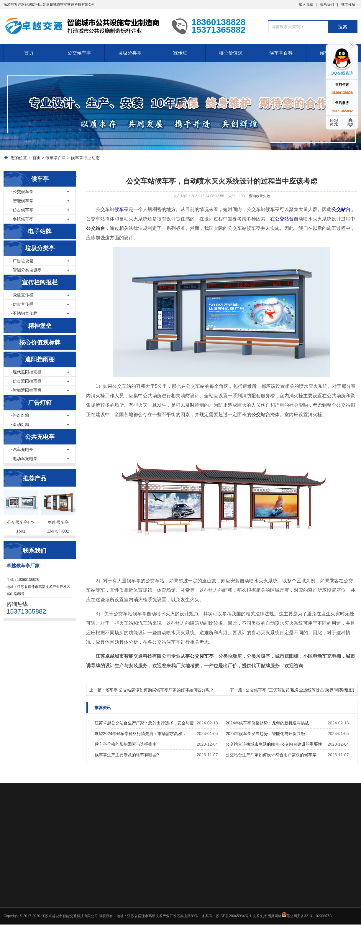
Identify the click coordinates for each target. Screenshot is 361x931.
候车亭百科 (281, 52)
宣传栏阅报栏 (40, 282)
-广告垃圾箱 (22, 260)
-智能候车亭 (22, 200)
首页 (29, 52)
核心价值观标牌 (39, 342)
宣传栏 (180, 52)
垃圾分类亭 (130, 52)
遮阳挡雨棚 (40, 359)
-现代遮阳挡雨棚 (26, 372)
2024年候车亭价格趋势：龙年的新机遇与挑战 (267, 723)
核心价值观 (230, 52)
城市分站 (348, 4)
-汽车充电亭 (22, 449)
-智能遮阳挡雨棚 (26, 390)
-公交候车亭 (22, 191)
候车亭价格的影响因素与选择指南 (126, 744)
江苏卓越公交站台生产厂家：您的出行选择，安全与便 (144, 723)
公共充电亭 (40, 437)
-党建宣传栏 (22, 295)
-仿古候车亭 (22, 209)
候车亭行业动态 (85, 157)
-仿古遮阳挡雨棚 (26, 381)
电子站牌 (40, 231)
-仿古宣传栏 (22, 304)
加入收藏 (306, 4)
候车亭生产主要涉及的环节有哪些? (127, 754)
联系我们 (327, 4)
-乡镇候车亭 (22, 219)
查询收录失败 (259, 196)
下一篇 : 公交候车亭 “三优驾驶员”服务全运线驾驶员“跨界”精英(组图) (292, 690)
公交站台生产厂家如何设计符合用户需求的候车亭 (271, 754)
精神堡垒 (40, 325)
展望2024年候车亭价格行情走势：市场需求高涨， (140, 733)
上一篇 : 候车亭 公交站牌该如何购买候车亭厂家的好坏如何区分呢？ (151, 690)
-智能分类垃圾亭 (26, 270)
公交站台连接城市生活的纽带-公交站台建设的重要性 (274, 744)
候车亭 (40, 179)
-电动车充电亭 (24, 458)
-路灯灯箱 (20, 415)
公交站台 (341, 209)
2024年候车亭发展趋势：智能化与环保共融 (265, 733)
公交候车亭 (79, 52)
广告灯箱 (40, 402)
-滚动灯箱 (20, 424)
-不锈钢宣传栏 (24, 313)
